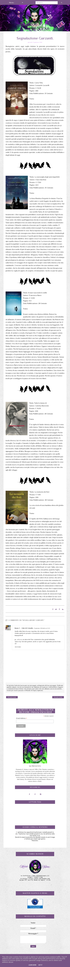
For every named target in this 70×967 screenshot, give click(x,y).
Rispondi (18, 646)
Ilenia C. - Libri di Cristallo (24, 628)
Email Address (21, 718)
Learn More (32, 965)
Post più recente (12, 697)
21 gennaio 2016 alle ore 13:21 (42, 628)
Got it (40, 965)
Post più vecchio (58, 697)
